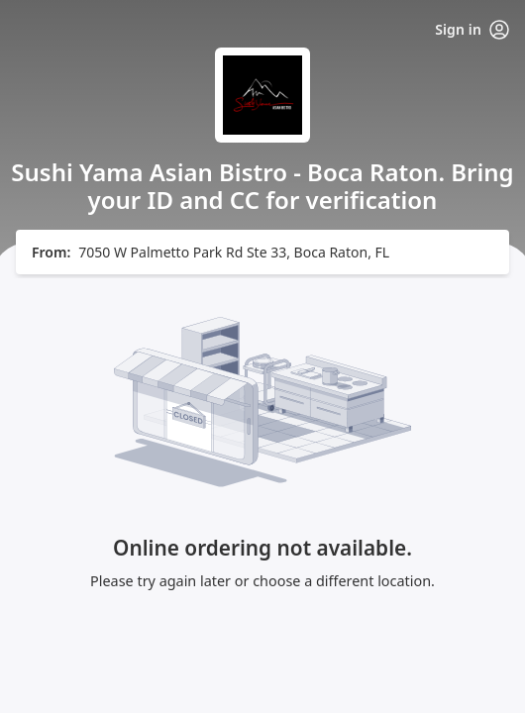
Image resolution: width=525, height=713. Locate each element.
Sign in (472, 30)
